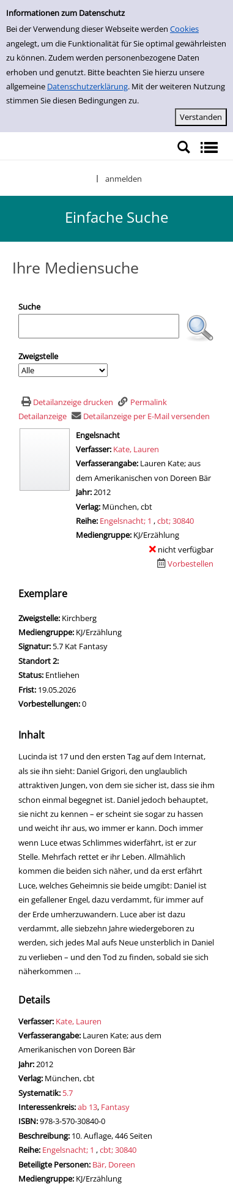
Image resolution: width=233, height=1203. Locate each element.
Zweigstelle (38, 356)
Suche (29, 306)
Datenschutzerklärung (87, 86)
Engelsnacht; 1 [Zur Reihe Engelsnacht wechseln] (126, 520)
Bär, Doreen (113, 1164)
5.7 (67, 1092)
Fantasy (115, 1106)
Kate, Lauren (136, 449)
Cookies (184, 28)
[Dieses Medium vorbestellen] (183, 563)
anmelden (123, 178)
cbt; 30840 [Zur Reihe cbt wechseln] (175, 520)
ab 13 (87, 1106)
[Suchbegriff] (98, 326)
